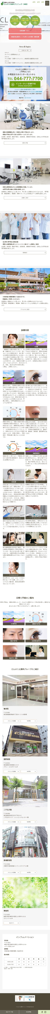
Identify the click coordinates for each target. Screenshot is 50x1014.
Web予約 (29, 720)
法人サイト (11, 923)
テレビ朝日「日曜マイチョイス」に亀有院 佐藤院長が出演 (21, 58)
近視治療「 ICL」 (25, 31)
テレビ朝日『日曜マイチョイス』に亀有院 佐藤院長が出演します (23, 63)
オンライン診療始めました (12, 54)
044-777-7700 (9, 1012)
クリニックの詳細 (12, 720)
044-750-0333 (28, 97)
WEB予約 (28, 1012)
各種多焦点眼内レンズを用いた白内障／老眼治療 (25, 37)
